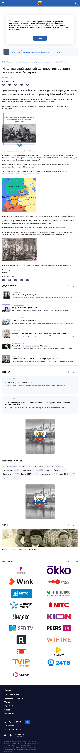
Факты (7, 701)
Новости (8, 690)
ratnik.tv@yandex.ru (10, 725)
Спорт (7, 709)
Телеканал (9, 713)
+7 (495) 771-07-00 (12, 722)
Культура (8, 705)
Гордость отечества (13, 697)
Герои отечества (16, 62)
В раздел (71, 372)
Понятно (40, 38)
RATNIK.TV (5, 62)
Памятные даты (11, 694)
